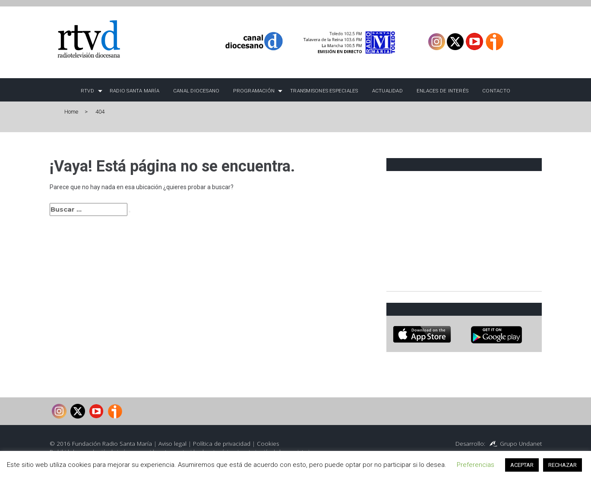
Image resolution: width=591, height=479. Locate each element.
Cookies (268, 444)
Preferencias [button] (475, 465)
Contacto (496, 91)
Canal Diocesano (196, 91)
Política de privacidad (221, 444)
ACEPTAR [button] (522, 465)
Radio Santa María (134, 91)
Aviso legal (172, 444)
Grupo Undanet (521, 444)
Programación (254, 91)
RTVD (87, 91)
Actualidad (387, 91)
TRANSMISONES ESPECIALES (324, 91)
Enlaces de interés (442, 91)
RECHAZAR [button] (562, 465)
